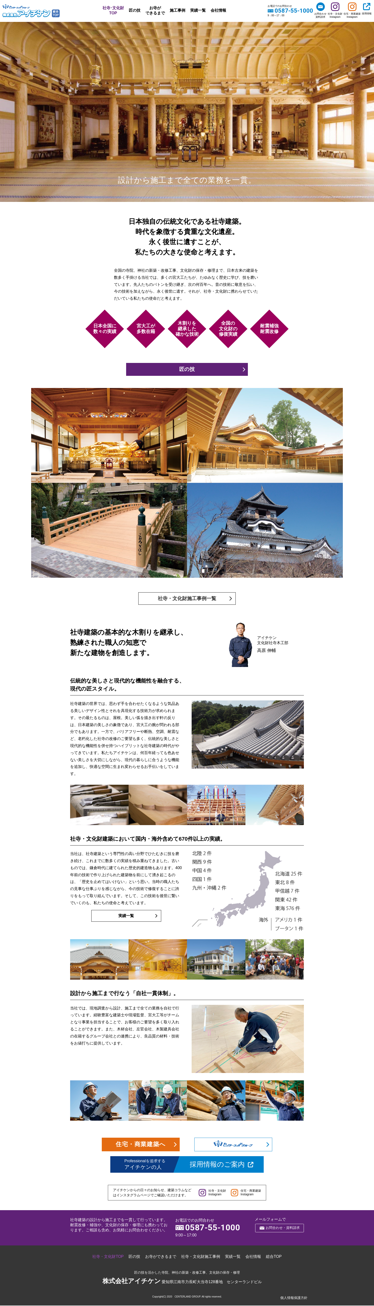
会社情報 (218, 10)
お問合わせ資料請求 (320, 10)
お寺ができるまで (155, 10)
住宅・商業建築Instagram (352, 10)
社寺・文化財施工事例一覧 (187, 599)
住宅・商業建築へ (141, 1145)
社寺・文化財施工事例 (200, 1257)
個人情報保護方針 (294, 1298)
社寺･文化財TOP (113, 10)
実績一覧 (198, 10)
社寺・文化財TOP (108, 1257)
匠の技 (134, 10)
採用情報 (367, 9)
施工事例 (177, 10)
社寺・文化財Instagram (335, 10)
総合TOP (274, 1257)
